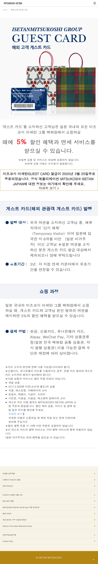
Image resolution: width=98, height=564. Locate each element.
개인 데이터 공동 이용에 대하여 (14, 520)
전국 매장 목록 (8, 501)
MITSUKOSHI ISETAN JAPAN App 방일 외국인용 (21, 507)
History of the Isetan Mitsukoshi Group (17, 526)
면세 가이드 (7, 514)
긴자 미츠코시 (8, 486)
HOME (5, 10)
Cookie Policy (8, 541)
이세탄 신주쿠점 (9, 474)
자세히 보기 (47, 188)
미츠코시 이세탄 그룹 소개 (12, 495)
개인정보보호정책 (9, 535)
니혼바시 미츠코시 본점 (11, 480)
